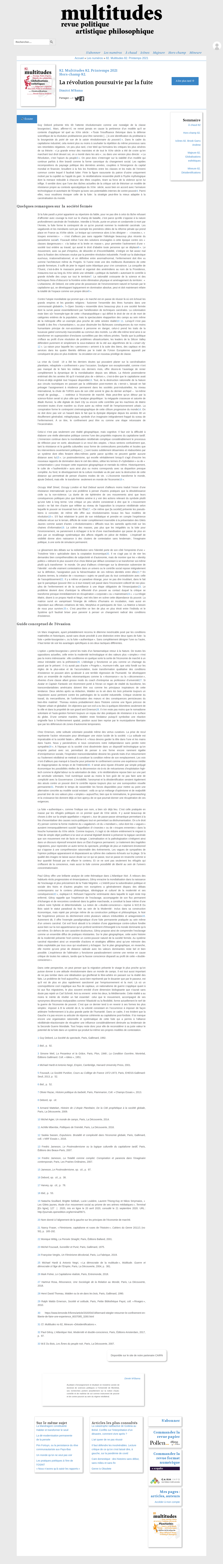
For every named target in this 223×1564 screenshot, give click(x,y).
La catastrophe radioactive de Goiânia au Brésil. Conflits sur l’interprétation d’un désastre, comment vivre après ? (114, 1430)
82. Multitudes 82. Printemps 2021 (127, 58)
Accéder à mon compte (167, 1502)
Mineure (195, 53)
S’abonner (93, 53)
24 (39, 1254)
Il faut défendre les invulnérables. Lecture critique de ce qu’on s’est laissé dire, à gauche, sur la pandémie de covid (114, 1449)
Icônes (144, 53)
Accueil (79, 58)
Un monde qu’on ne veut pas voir (54, 1455)
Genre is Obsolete (101, 1468)
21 (39, 1227)
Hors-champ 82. (72, 74)
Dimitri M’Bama (71, 90)
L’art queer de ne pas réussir (107, 1439)
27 (39, 1282)
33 (39, 1343)
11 (39, 1127)
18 (39, 1193)
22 (39, 1239)
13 (39, 1146)
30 (39, 1312)
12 (39, 1135)
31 (39, 1324)
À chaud (131, 53)
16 (39, 1177)
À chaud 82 (194, 125)
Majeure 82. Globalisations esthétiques (193, 156)
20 (39, 1219)
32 (39, 1332)
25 (39, 1262)
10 (39, 1119)
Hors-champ (177, 53)
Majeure (159, 53)
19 (39, 1201)
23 (39, 1247)
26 (39, 1274)
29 (39, 1301)
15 (39, 1169)
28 (39, 1293)
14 (39, 1158)
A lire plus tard (185, 80)
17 (39, 1185)
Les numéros (113, 53)
